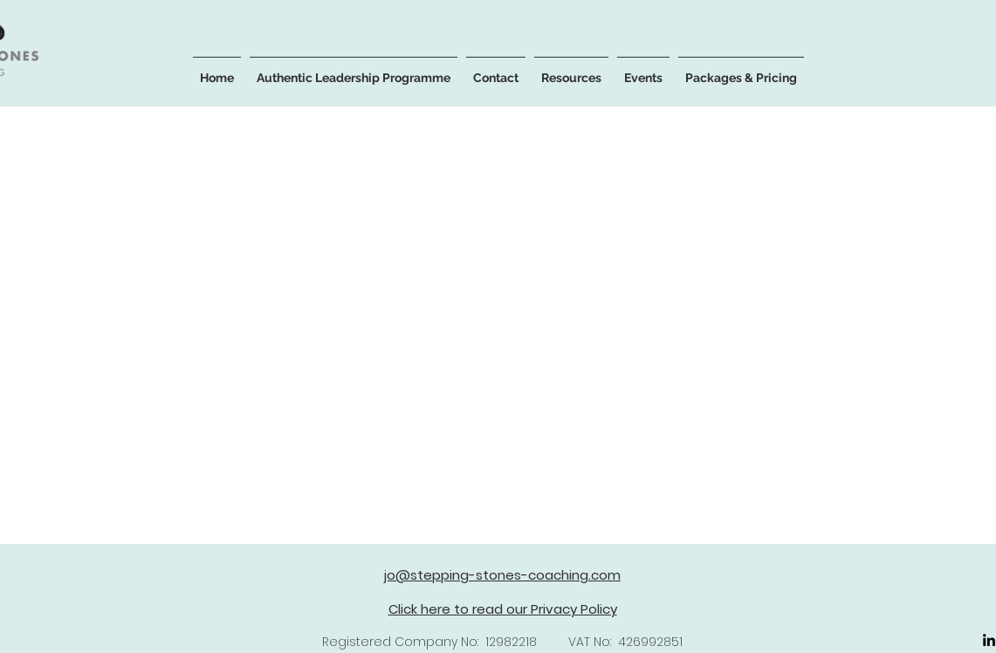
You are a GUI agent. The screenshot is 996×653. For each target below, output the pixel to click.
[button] (353, 70)
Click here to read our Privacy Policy (502, 609)
